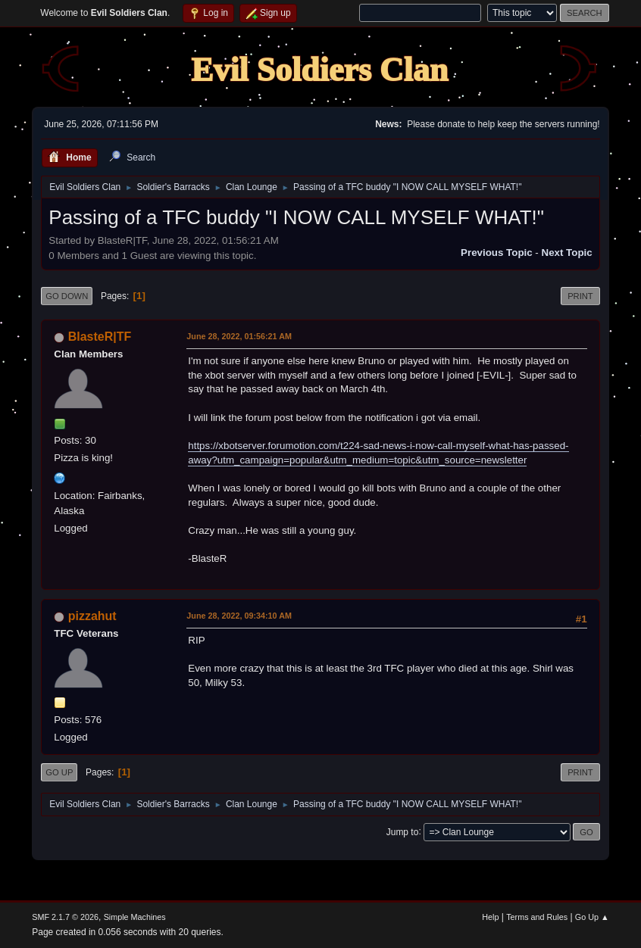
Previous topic (497, 252)
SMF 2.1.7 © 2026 (65, 916)
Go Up (59, 772)
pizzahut (92, 616)
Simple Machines (135, 916)
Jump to (402, 831)
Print (580, 296)
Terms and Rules (537, 916)
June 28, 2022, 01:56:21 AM (239, 336)
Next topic (567, 252)
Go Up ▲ (592, 916)
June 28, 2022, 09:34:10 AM (239, 615)
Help (490, 916)
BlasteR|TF (100, 336)
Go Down (66, 296)
